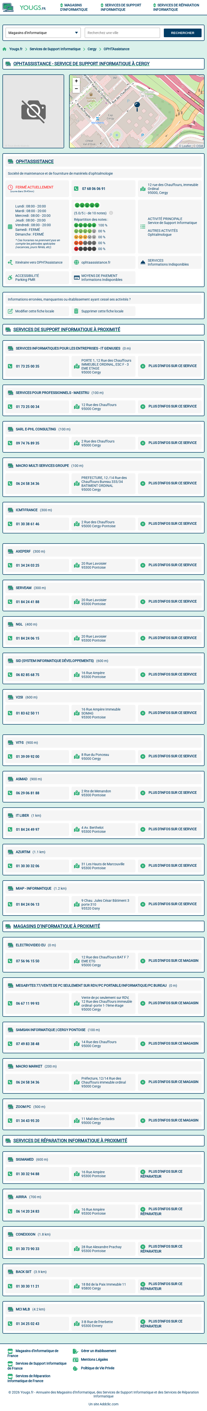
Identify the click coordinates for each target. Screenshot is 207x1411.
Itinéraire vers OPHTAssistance (38, 262)
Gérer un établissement (98, 1351)
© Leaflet (185, 146)
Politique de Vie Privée (97, 1368)
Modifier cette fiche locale (34, 311)
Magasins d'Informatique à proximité (56, 926)
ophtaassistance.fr (96, 262)
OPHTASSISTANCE (35, 161)
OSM (199, 146)
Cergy (92, 49)
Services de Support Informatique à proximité (66, 329)
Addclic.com (109, 1404)
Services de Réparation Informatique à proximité (70, 1140)
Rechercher (182, 33)
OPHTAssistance (116, 49)
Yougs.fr (15, 49)
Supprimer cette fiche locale (102, 311)
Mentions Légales (94, 1359)
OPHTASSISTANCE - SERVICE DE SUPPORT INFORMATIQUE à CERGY (81, 63)
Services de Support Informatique (55, 49)
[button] (137, 107)
